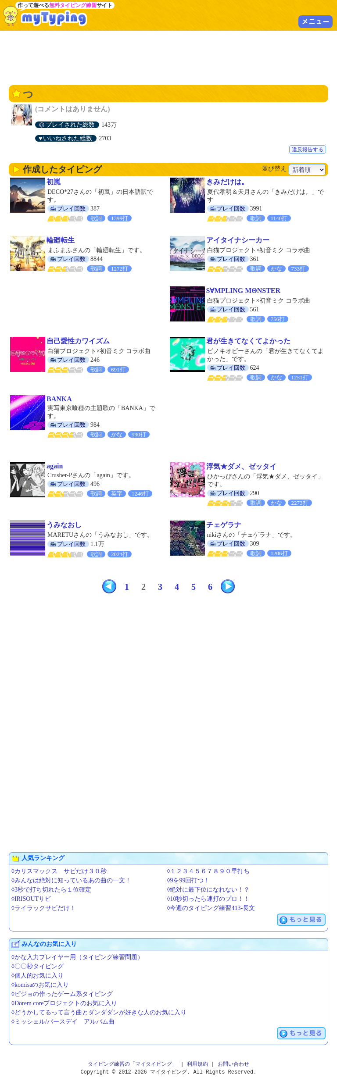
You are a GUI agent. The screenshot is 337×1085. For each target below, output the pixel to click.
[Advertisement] (168, 57)
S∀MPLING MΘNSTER (243, 290)
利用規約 (197, 1064)
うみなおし (64, 524)
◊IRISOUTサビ (31, 899)
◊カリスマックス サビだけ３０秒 (59, 871)
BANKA (59, 399)
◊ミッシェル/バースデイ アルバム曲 (63, 1021)
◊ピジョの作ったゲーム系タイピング (62, 994)
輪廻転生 (61, 240)
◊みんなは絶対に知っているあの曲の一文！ (71, 880)
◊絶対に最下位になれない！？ (208, 889)
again (55, 466)
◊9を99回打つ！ (188, 880)
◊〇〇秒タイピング (37, 966)
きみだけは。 (227, 182)
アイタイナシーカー (237, 240)
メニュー (315, 21)
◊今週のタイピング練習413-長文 (211, 908)
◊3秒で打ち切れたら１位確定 (51, 889)
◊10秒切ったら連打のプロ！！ (208, 899)
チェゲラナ (223, 524)
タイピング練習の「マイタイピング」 (132, 1064)
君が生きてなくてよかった (248, 341)
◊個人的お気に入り (37, 975)
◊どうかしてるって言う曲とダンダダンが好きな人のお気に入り (98, 1012)
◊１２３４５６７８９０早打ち (208, 871)
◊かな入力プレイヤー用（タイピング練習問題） (77, 957)
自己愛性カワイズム (78, 341)
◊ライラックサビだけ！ (43, 908)
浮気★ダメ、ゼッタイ (241, 466)
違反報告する (307, 149)
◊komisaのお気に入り (40, 984)
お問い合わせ (233, 1064)
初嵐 (54, 182)
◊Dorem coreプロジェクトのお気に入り (64, 1003)
